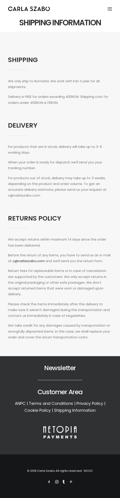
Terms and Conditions (51, 403)
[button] (110, 9)
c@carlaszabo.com (29, 261)
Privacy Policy (89, 403)
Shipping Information (75, 410)
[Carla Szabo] (29, 9)
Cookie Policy (37, 410)
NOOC (88, 471)
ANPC (20, 403)
